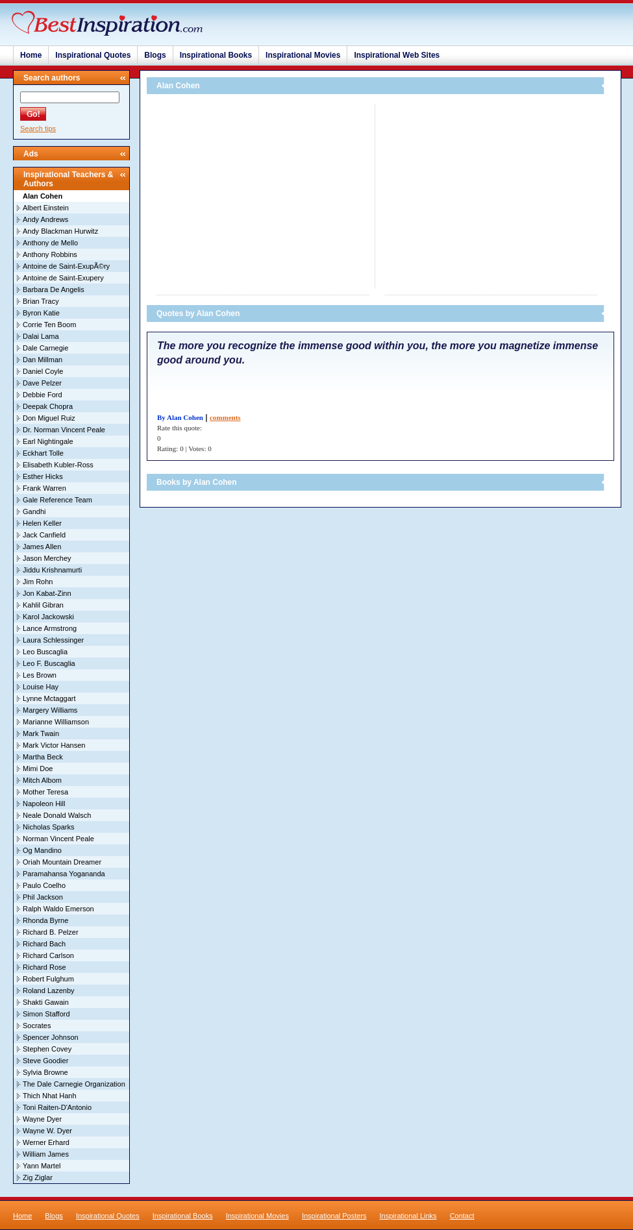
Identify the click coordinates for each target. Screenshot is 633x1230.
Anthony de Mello (50, 243)
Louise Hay (40, 687)
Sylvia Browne (45, 1072)
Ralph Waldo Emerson (58, 909)
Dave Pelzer (42, 383)
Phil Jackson (43, 897)
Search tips (38, 128)
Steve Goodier (45, 1060)
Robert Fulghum (48, 979)
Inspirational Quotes (92, 55)
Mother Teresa (45, 792)
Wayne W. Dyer (47, 1131)
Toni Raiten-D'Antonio (57, 1107)
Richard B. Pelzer (51, 932)
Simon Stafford (46, 1014)
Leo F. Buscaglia (49, 663)
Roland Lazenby (49, 990)
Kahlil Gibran (43, 605)
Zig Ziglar (38, 1177)
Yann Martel (42, 1166)
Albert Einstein (46, 208)
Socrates (37, 1025)
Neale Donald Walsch (57, 815)
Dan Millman (42, 359)
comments (225, 417)
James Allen (42, 546)
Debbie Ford (42, 395)
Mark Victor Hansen (54, 745)
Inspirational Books (216, 55)
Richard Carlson (48, 955)
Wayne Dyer (42, 1119)
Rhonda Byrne (45, 920)
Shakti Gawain (46, 1002)
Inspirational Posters (334, 1216)
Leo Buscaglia (45, 652)
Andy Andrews (45, 219)
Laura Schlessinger (53, 640)
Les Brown (39, 675)
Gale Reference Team (57, 500)
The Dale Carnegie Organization (74, 1084)
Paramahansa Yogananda (64, 874)
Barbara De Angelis (53, 289)
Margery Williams (50, 710)
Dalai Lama (41, 336)
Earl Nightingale (48, 441)
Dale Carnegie (45, 348)
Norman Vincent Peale (58, 839)
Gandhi (34, 511)
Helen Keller (42, 523)
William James (46, 1154)
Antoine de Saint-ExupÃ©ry (66, 266)
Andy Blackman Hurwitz (60, 231)
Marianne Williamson (56, 722)
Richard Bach (44, 944)
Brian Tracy (41, 301)
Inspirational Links (408, 1216)
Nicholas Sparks (48, 827)
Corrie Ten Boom (49, 324)
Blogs (155, 55)
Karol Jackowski (48, 617)
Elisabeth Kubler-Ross (58, 465)
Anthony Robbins (50, 254)
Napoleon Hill (44, 803)
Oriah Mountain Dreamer (62, 862)
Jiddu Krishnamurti (52, 570)
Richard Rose (44, 967)
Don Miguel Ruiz (49, 418)
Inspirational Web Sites (397, 55)
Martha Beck (43, 757)
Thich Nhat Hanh (50, 1096)
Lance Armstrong (50, 628)
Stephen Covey (47, 1049)
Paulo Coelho (44, 885)
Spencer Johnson (51, 1037)
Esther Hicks (43, 476)
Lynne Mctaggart (49, 698)
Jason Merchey (47, 558)
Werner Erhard (46, 1142)
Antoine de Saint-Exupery (63, 278)
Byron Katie (41, 313)
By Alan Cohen (180, 417)
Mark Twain (41, 733)
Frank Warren (44, 488)
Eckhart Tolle (43, 453)
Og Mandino (42, 850)
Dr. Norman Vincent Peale (64, 430)
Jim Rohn (38, 581)
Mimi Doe (38, 768)
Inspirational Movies (303, 55)
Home (31, 55)
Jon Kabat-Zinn (47, 593)
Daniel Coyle (43, 371)
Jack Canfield (44, 535)
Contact (462, 1216)
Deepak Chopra (48, 406)
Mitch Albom (42, 780)
